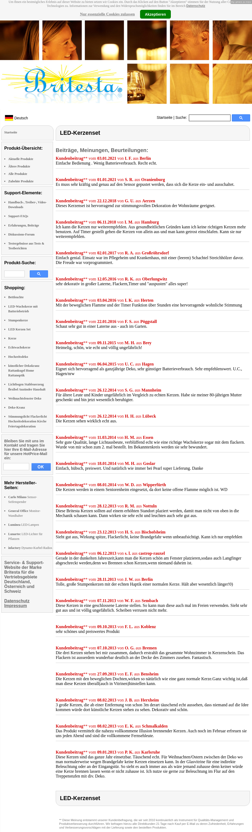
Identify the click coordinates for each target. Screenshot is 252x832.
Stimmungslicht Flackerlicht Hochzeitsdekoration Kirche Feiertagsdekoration (27, 421)
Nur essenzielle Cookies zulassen (107, 14)
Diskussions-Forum (21, 234)
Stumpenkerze (18, 320)
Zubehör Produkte (20, 181)
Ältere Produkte (19, 166)
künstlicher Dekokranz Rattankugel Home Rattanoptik (23, 370)
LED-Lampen (23, 525)
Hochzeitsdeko (18, 357)
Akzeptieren (155, 14)
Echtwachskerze (19, 347)
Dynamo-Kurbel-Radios (30, 548)
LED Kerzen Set (19, 329)
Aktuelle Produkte (20, 159)
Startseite (164, 117)
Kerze (12, 338)
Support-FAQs (18, 216)
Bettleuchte (16, 297)
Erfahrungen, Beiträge (23, 225)
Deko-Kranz (16, 407)
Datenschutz (195, 6)
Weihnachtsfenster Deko (24, 398)
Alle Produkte (17, 174)
